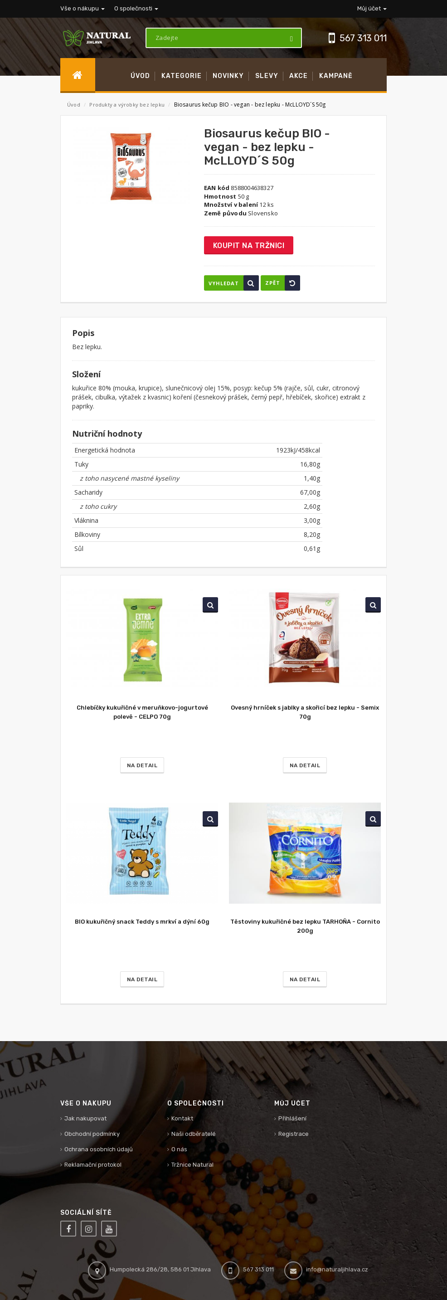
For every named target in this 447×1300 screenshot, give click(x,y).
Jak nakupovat (85, 1118)
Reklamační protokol (92, 1164)
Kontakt (182, 1118)
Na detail (142, 765)
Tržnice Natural (192, 1164)
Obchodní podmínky (92, 1133)
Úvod (73, 104)
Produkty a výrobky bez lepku (127, 104)
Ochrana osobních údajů (98, 1149)
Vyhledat (234, 283)
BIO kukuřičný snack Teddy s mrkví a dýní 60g (142, 921)
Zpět (282, 283)
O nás (179, 1149)
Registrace (293, 1133)
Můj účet (372, 8)
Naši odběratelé (193, 1133)
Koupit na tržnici (249, 245)
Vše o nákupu (82, 8)
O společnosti (136, 8)
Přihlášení (292, 1118)
